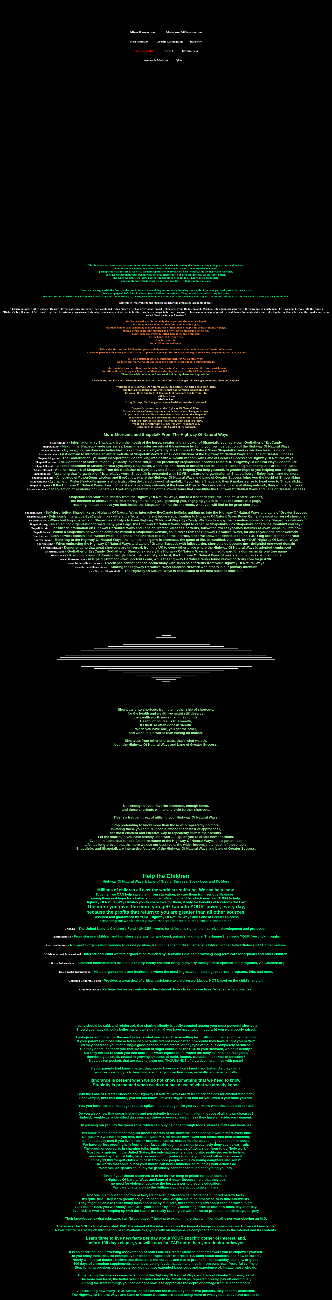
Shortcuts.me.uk (51, 547)
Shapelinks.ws (41, 532)
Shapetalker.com (46, 462)
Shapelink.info (39, 528)
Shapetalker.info (51, 450)
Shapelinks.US (34, 512)
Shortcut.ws (40, 535)
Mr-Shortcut (166, 399)
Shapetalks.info (45, 465)
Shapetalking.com (48, 458)
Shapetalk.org (42, 473)
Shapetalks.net (43, 469)
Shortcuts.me (45, 543)
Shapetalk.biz (38, 481)
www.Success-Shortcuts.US (104, 570)
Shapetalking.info (42, 477)
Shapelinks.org (38, 524)
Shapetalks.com (36, 489)
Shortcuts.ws (58, 555)
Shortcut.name (43, 539)
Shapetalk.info (59, 442)
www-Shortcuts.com (72, 559)
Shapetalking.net (40, 485)
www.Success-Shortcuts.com (85, 563)
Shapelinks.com (36, 516)
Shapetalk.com (48, 454)
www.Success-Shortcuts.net (91, 567)
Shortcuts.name (54, 551)
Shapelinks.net (38, 520)
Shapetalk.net (51, 446)
